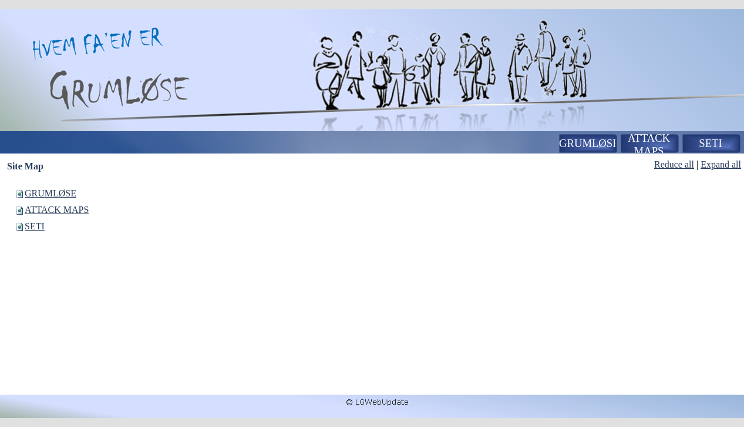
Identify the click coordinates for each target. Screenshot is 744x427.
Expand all (721, 164)
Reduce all (674, 164)
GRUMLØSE (50, 193)
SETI (35, 226)
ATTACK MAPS (57, 210)
